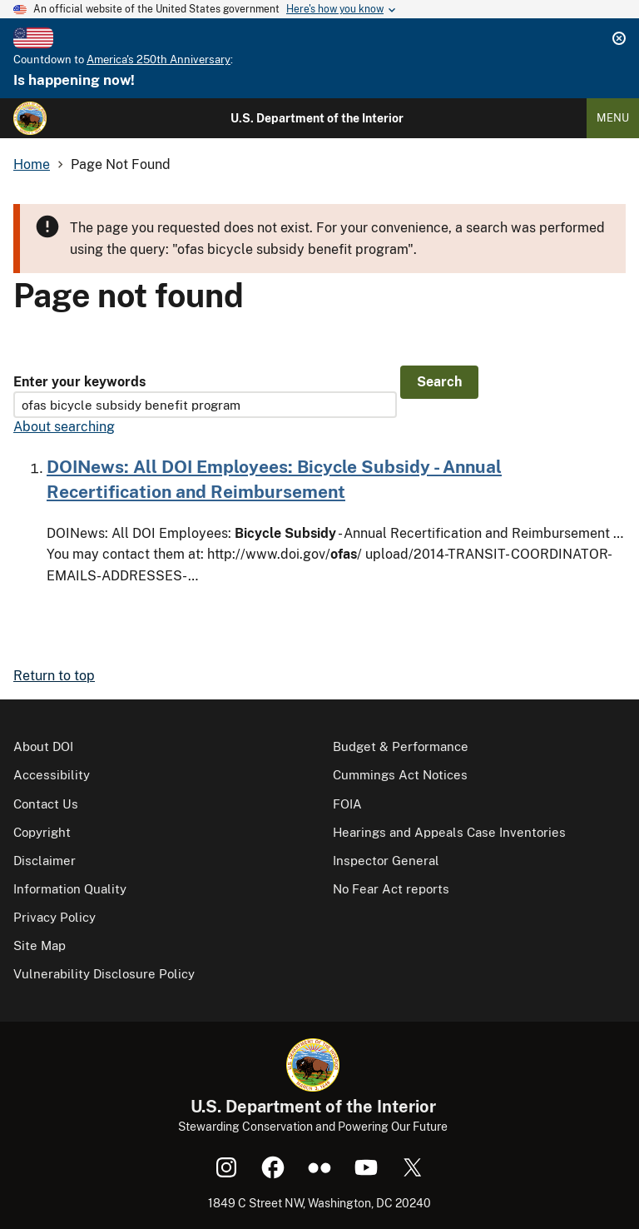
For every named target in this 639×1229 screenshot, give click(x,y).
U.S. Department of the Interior (317, 118)
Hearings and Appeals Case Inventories (449, 832)
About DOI (43, 746)
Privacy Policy (54, 917)
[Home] (30, 118)
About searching (64, 427)
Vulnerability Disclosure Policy (104, 974)
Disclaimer (44, 860)
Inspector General (386, 860)
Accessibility (51, 775)
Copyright (42, 832)
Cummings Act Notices (400, 775)
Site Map (39, 945)
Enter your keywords (79, 382)
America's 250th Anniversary (158, 59)
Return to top (54, 676)
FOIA (347, 804)
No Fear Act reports (391, 889)
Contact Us (45, 804)
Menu (613, 118)
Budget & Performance (400, 746)
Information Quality (69, 889)
